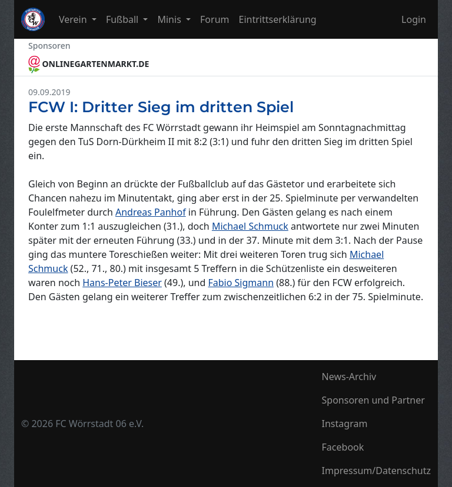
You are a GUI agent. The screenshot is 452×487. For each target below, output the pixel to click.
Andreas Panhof (150, 212)
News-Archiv (349, 376)
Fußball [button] (123, 19)
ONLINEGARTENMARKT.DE (88, 63)
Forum (214, 19)
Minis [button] (170, 19)
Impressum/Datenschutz (376, 470)
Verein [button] (74, 19)
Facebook (343, 447)
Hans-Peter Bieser (122, 282)
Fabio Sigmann (241, 282)
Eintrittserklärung (278, 19)
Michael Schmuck (250, 226)
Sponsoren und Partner (373, 400)
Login (413, 19)
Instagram (345, 423)
